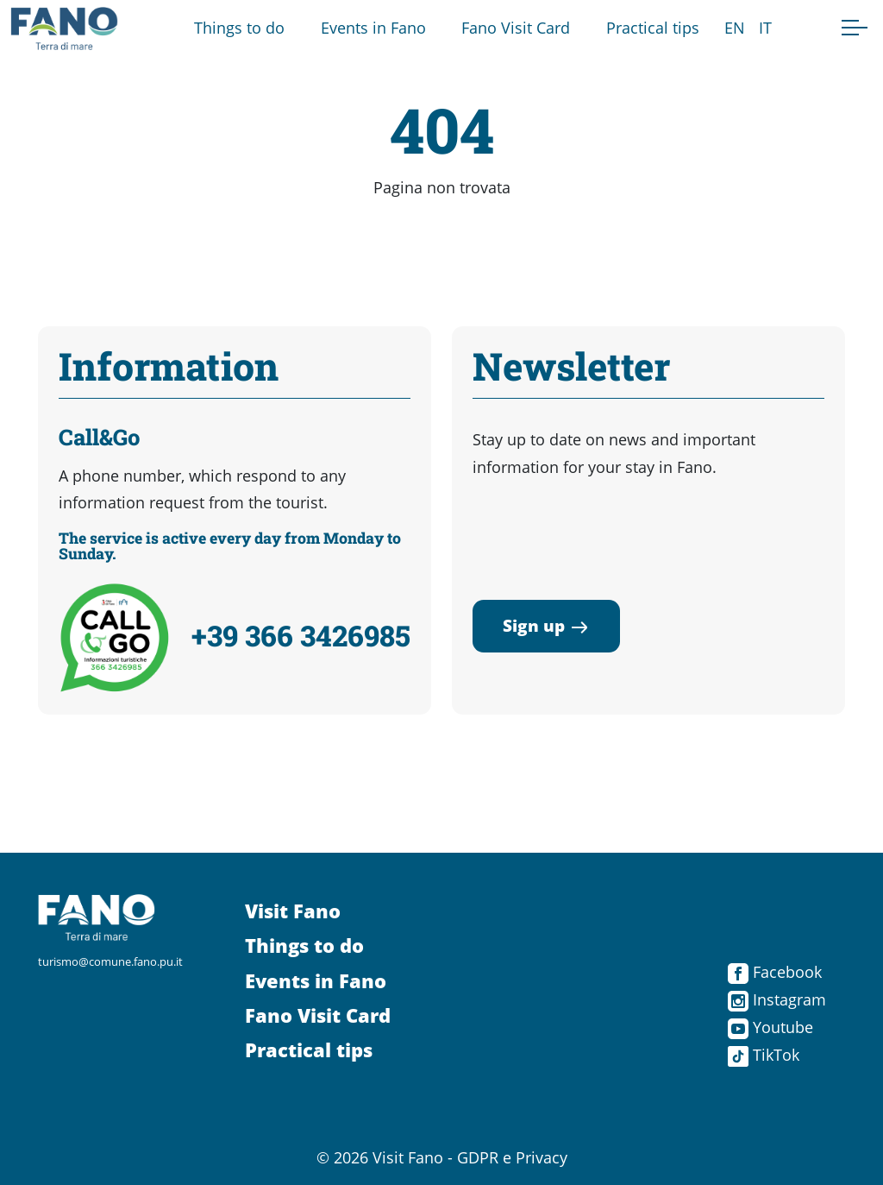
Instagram (777, 999)
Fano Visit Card (515, 27)
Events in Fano (373, 27)
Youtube (770, 1027)
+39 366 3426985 (300, 635)
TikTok (763, 1054)
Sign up (546, 625)
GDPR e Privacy (512, 1157)
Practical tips (652, 27)
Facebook (775, 971)
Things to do (239, 27)
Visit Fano (293, 911)
